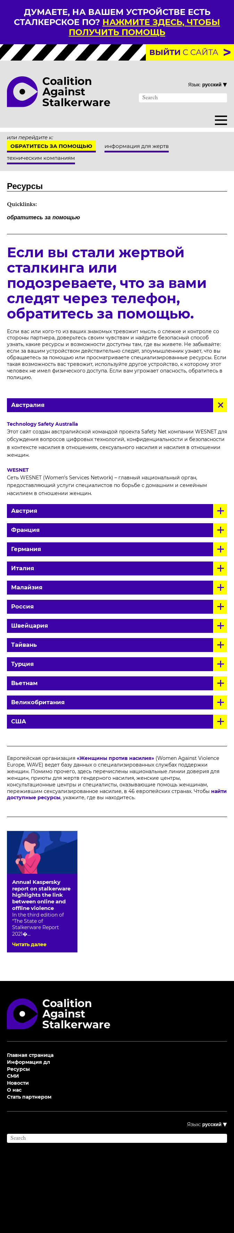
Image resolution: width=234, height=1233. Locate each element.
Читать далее (29, 944)
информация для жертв (137, 146)
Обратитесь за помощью (51, 146)
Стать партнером (29, 1097)
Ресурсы (18, 1069)
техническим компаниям (41, 158)
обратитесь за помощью (43, 218)
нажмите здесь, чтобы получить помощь (144, 27)
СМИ (13, 1076)
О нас (14, 1090)
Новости (18, 1083)
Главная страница (30, 1055)
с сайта (183, 52)
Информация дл (28, 1062)
